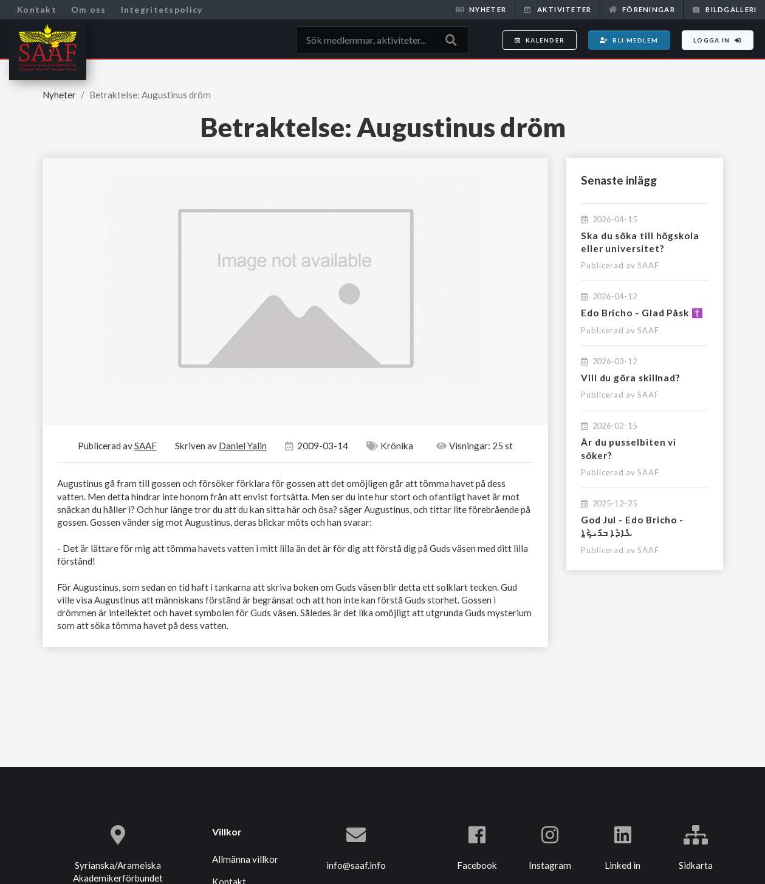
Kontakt (37, 9)
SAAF (648, 265)
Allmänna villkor (245, 859)
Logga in (717, 40)
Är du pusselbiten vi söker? (628, 448)
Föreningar (642, 9)
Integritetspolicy (162, 9)
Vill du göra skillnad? (630, 377)
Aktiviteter (557, 9)
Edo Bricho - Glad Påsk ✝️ (642, 312)
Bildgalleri (724, 9)
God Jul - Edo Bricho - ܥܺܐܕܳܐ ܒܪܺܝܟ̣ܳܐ (632, 526)
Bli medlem (629, 40)
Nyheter (481, 9)
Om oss (88, 9)
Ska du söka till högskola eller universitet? (640, 242)
